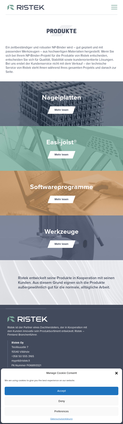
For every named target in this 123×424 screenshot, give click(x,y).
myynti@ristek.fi (21, 361)
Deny (61, 401)
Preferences (61, 411)
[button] (116, 373)
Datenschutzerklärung (61, 418)
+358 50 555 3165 (23, 356)
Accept (61, 391)
